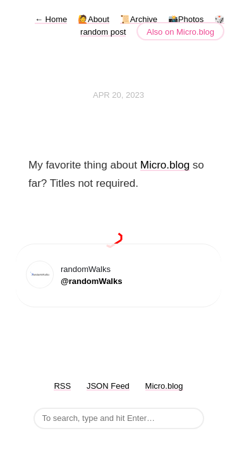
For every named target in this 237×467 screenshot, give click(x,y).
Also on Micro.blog (180, 32)
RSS (62, 386)
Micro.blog (165, 165)
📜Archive (138, 19)
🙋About (93, 19)
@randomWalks (91, 281)
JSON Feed (108, 386)
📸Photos (186, 19)
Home (51, 19)
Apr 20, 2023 (118, 95)
